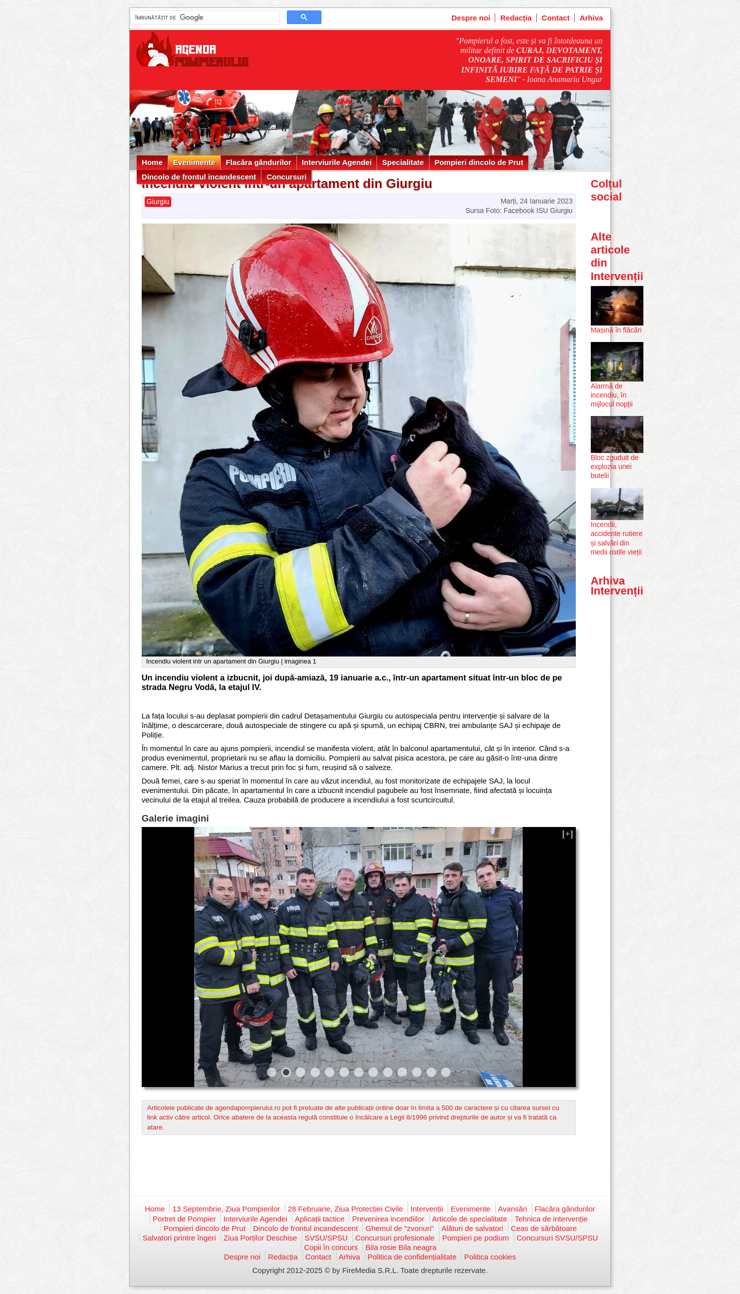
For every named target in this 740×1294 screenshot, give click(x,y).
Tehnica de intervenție (551, 1218)
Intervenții (427, 1208)
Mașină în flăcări (616, 330)
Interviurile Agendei (337, 162)
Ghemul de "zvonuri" (399, 1228)
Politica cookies (490, 1256)
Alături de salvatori (472, 1228)
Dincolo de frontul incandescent (199, 176)
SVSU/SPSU (326, 1238)
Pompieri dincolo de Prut (479, 162)
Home (152, 162)
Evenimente (194, 162)
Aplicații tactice (319, 1218)
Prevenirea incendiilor (388, 1218)
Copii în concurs (331, 1247)
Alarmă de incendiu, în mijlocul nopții (612, 395)
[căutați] (204, 17)
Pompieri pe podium (475, 1238)
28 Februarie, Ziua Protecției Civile (345, 1208)
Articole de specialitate (469, 1218)
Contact (556, 18)
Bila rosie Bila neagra (401, 1247)
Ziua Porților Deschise (260, 1238)
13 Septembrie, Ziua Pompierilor (226, 1208)
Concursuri (286, 176)
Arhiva (591, 18)
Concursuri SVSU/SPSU (557, 1238)
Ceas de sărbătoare (544, 1228)
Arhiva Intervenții (617, 585)
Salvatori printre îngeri (179, 1238)
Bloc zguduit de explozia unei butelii (615, 467)
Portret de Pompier (184, 1218)
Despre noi (471, 18)
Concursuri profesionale (395, 1238)
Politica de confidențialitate (412, 1256)
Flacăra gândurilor (258, 162)
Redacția (516, 18)
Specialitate (403, 162)
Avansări (512, 1208)
